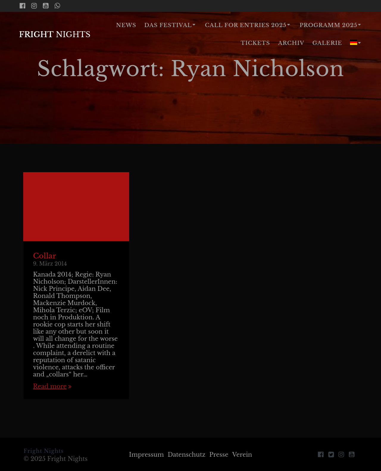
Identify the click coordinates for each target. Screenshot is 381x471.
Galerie (327, 43)
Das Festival (168, 25)
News (126, 25)
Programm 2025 (328, 25)
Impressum (146, 454)
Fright (54, 35)
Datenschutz (186, 454)
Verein (242, 454)
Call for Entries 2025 (245, 25)
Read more (50, 386)
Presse (218, 454)
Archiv (291, 43)
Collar (44, 256)
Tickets (255, 43)
